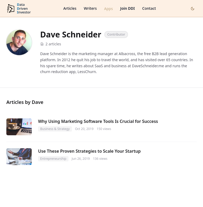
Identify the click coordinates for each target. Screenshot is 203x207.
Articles (69, 8)
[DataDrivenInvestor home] (18, 9)
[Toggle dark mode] (192, 8)
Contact (149, 8)
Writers (90, 8)
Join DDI (127, 8)
